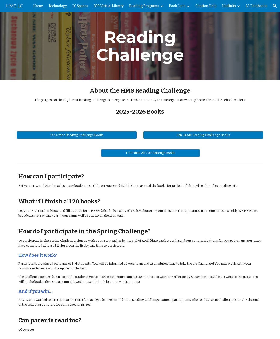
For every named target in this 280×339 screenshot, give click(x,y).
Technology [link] (58, 6)
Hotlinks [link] (229, 6)
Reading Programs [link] (144, 6)
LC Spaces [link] (80, 6)
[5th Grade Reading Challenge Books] (77, 135)
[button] (275, 6)
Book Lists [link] (177, 6)
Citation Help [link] (206, 6)
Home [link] (38, 6)
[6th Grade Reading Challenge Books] (203, 135)
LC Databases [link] (256, 6)
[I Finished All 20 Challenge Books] (150, 153)
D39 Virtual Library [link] (109, 6)
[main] (140, 46)
